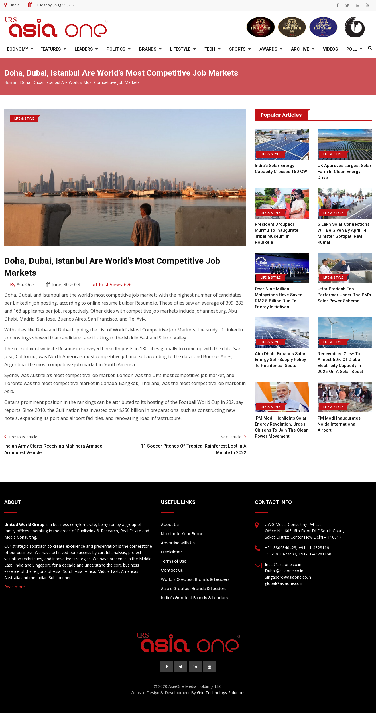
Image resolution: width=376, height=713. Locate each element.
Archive (300, 49)
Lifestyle (180, 49)
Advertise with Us (178, 543)
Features (50, 49)
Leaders (84, 49)
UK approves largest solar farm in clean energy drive (344, 171)
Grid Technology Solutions (221, 692)
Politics (116, 49)
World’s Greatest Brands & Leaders (195, 579)
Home (10, 82)
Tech (209, 49)
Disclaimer (171, 552)
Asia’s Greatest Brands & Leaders (194, 588)
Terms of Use (174, 561)
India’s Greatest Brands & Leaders (194, 598)
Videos (330, 49)
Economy (17, 49)
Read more (14, 586)
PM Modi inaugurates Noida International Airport (339, 424)
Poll (351, 49)
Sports (237, 49)
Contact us (172, 570)
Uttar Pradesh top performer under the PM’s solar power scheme (344, 294)
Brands (147, 49)
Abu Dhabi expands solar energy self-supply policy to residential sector (280, 359)
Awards (268, 49)
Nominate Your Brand (182, 534)
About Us (170, 524)
